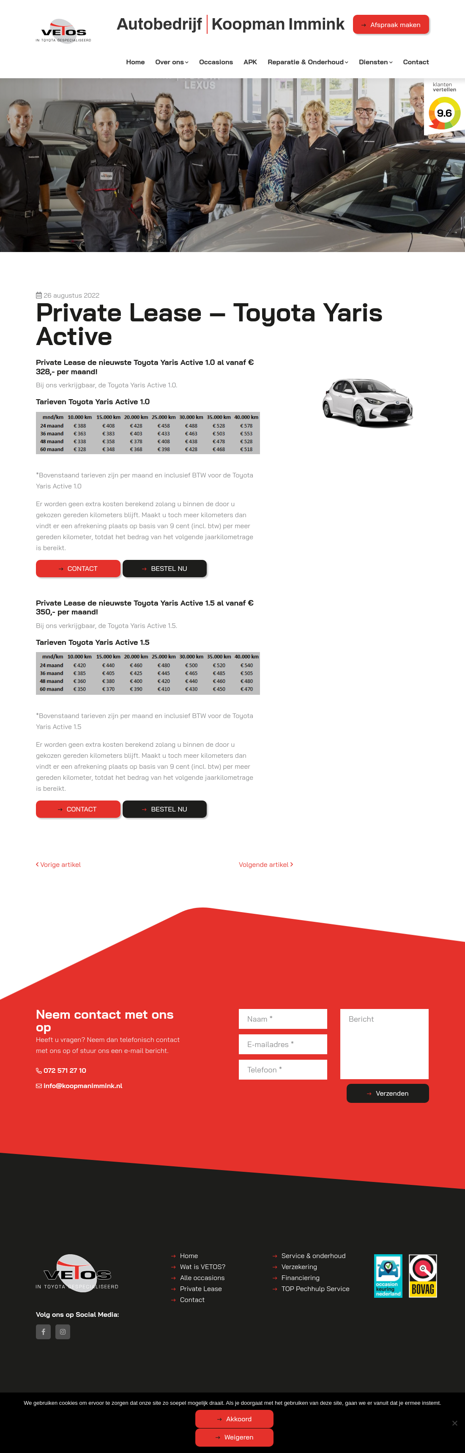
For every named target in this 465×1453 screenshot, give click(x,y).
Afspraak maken (395, 25)
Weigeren (279, 1437)
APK (250, 62)
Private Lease (201, 1288)
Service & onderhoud (314, 1255)
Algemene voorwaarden (167, 1399)
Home (135, 62)
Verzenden (395, 1093)
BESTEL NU (157, 569)
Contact (416, 62)
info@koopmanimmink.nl (79, 1085)
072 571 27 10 (61, 1070)
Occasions (216, 62)
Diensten (373, 62)
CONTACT (78, 569)
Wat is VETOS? (202, 1266)
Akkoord (198, 1437)
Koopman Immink (108, 1399)
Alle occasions (202, 1277)
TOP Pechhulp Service (316, 1288)
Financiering (301, 1277)
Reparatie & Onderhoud (306, 62)
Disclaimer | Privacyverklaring (242, 1399)
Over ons (169, 62)
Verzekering (299, 1266)
